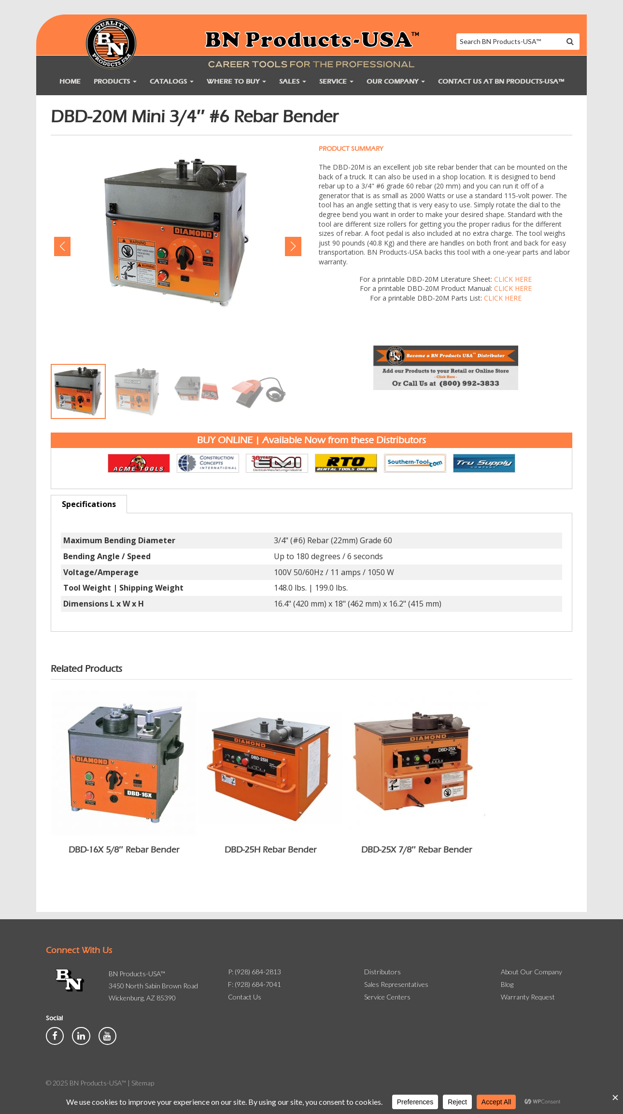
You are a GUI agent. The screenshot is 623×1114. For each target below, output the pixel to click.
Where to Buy (236, 81)
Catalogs (172, 81)
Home (70, 81)
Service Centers (387, 997)
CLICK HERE (513, 279)
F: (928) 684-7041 (254, 984)
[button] (62, 246)
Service (336, 81)
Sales (292, 81)
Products (115, 81)
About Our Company (531, 972)
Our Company (396, 81)
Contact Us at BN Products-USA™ (501, 81)
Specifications (89, 504)
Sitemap (142, 1083)
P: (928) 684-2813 (254, 972)
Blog (507, 984)
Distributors (382, 972)
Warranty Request (528, 997)
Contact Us (244, 997)
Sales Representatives (396, 984)
